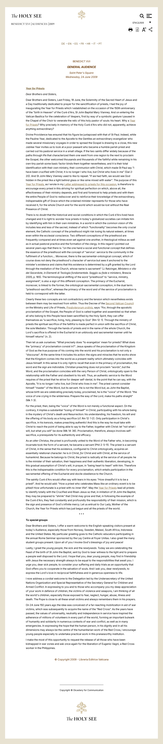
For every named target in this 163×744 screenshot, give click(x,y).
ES (76, 43)
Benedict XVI (21, 24)
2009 (51, 24)
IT (94, 43)
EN (69, 43)
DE (63, 43)
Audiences (40, 24)
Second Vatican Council (120, 303)
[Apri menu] (149, 16)
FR (82, 43)
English (139, 23)
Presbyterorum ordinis (79, 307)
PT (100, 43)
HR (88, 43)
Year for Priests (35, 88)
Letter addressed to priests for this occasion (90, 184)
